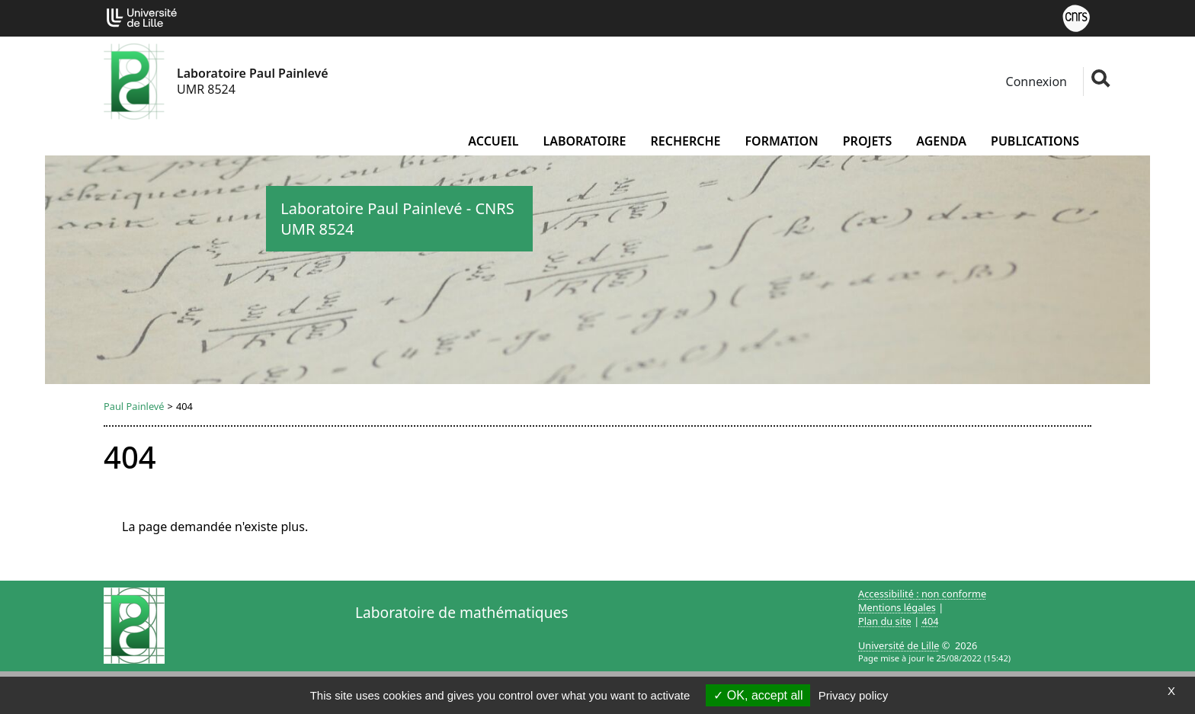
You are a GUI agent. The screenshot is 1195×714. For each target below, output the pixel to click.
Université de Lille (898, 645)
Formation (781, 141)
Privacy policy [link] (854, 695)
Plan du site (884, 621)
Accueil (493, 141)
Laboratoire (584, 141)
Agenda (941, 141)
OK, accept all (758, 695)
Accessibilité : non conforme (922, 593)
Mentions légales (897, 607)
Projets (867, 141)
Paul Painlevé (134, 406)
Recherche (685, 141)
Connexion (1034, 81)
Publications (1035, 141)
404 (930, 621)
